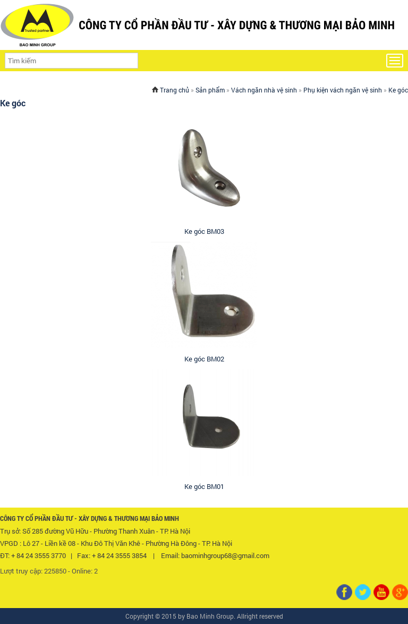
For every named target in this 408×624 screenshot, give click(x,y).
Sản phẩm (210, 90)
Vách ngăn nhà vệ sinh (264, 90)
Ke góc (398, 90)
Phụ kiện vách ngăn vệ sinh (342, 90)
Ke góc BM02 (204, 359)
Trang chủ (174, 90)
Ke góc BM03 (204, 231)
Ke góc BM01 (204, 486)
